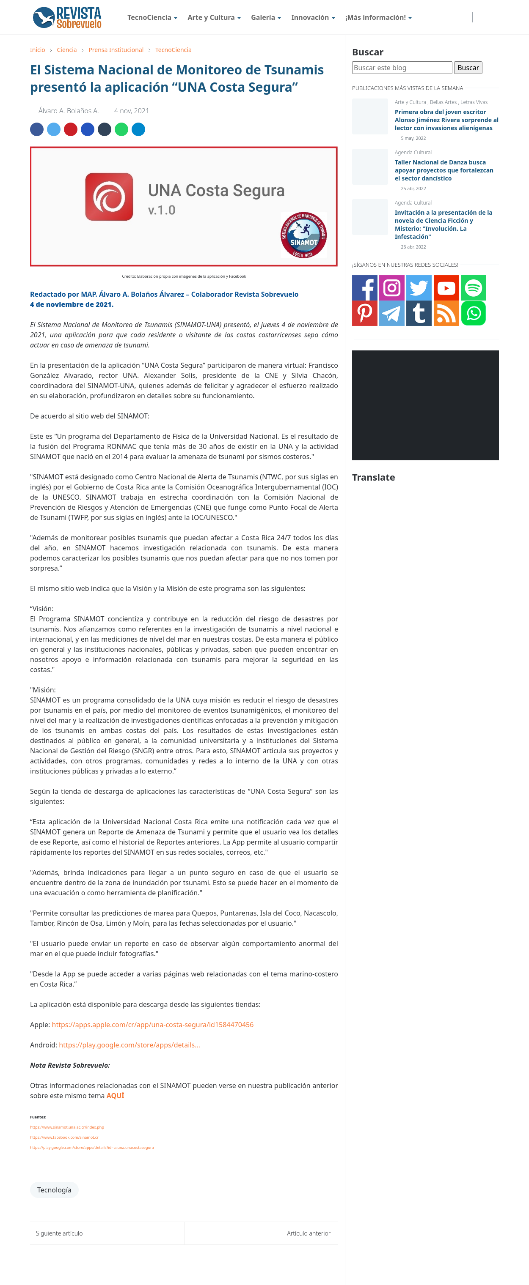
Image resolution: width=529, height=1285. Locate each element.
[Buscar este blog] (402, 67)
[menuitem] (149, 17)
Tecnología (54, 1190)
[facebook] (419, 17)
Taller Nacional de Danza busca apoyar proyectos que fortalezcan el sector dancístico (444, 170)
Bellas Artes (444, 102)
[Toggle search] (492, 17)
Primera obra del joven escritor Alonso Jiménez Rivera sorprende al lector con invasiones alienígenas (447, 120)
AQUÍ (115, 1095)
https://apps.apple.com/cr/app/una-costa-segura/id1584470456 (153, 1024)
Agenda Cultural (413, 152)
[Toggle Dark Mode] (480, 18)
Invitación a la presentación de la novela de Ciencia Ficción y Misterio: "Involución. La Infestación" (444, 224)
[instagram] (431, 17)
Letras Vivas (474, 102)
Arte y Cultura (411, 102)
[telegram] (465, 17)
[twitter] (442, 17)
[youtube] (454, 17)
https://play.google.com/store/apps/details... (129, 1045)
